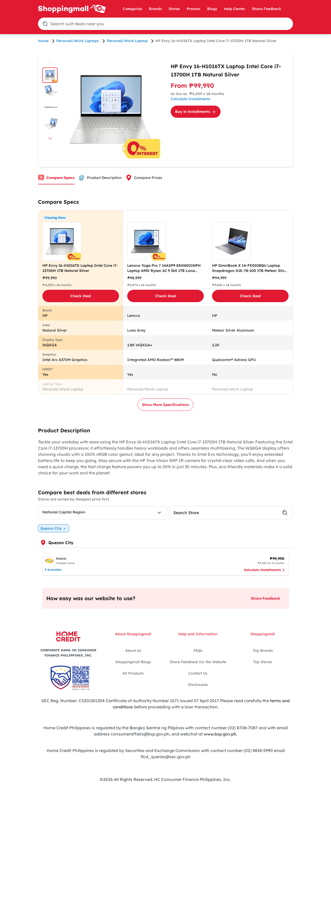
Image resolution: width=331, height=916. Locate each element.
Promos (193, 8)
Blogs (212, 8)
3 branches (53, 569)
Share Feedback (266, 8)
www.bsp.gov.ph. (220, 733)
